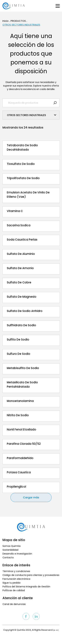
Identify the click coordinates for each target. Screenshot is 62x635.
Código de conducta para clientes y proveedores (30, 575)
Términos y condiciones (16, 571)
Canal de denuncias (14, 604)
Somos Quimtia (11, 546)
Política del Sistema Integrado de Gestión (26, 586)
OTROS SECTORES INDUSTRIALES (21, 24)
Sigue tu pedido (11, 582)
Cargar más (31, 497)
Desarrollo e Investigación (17, 553)
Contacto (8, 557)
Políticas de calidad (13, 590)
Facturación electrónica (16, 579)
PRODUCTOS (18, 21)
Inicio (5, 21)
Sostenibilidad (10, 549)
